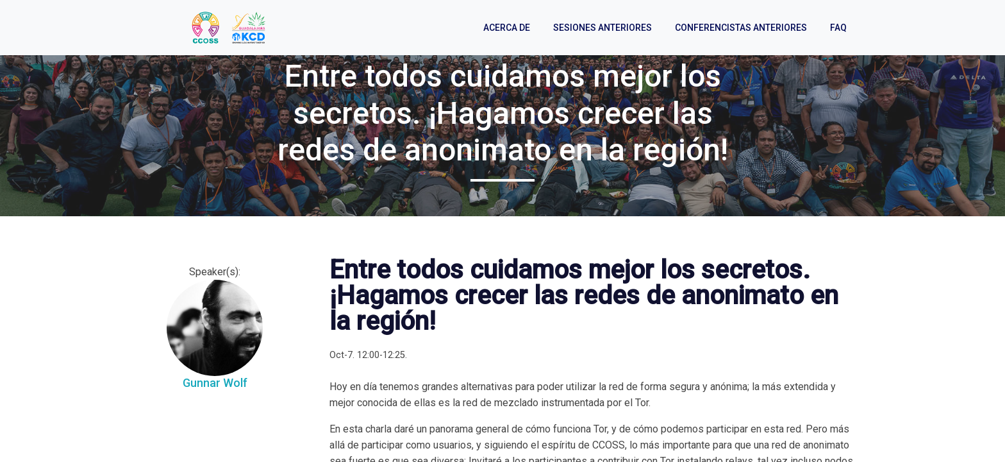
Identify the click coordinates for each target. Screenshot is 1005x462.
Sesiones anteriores (602, 27)
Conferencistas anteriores (741, 27)
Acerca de (506, 27)
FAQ (838, 27)
